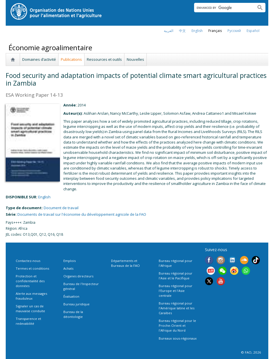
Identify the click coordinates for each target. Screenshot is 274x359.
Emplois (69, 261)
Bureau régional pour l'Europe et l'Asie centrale (175, 291)
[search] (223, 7)
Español (253, 30)
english (197, 30)
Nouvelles (135, 59)
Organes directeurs (78, 276)
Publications (71, 59)
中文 (182, 30)
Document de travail (61, 207)
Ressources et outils (104, 59)
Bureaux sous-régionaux (178, 338)
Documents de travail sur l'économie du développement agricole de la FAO (81, 214)
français (215, 30)
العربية (168, 30)
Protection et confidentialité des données (30, 281)
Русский (234, 30)
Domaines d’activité (39, 59)
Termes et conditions (32, 268)
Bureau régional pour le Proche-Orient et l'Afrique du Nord (177, 325)
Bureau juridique (76, 304)
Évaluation (71, 296)
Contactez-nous (28, 261)
